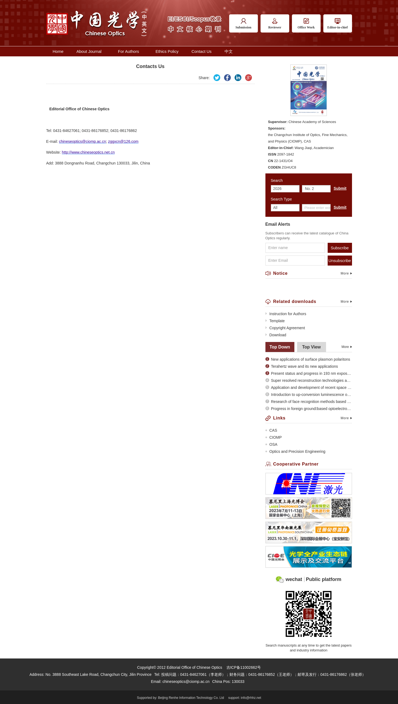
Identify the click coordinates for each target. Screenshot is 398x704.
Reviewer (274, 23)
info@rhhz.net (251, 698)
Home (58, 51)
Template (275, 321)
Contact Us (202, 51)
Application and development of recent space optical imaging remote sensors (308, 387)
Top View (311, 347)
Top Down (279, 347)
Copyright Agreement (285, 328)
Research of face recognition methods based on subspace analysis (308, 401)
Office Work (306, 23)
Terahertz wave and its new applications (301, 366)
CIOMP (273, 437)
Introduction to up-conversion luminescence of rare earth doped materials (308, 394)
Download (275, 335)
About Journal (91, 51)
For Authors (130, 51)
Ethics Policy (167, 51)
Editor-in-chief (337, 23)
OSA (271, 444)
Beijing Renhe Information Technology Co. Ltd (191, 698)
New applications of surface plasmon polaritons (307, 359)
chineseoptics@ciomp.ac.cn (185, 681)
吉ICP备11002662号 (243, 667)
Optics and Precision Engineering (295, 451)
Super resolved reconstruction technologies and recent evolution (308, 380)
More (346, 273)
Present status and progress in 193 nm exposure (308, 373)
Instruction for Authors (285, 314)
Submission (243, 23)
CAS (271, 430)
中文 (229, 51)
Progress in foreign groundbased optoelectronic (308, 408)
